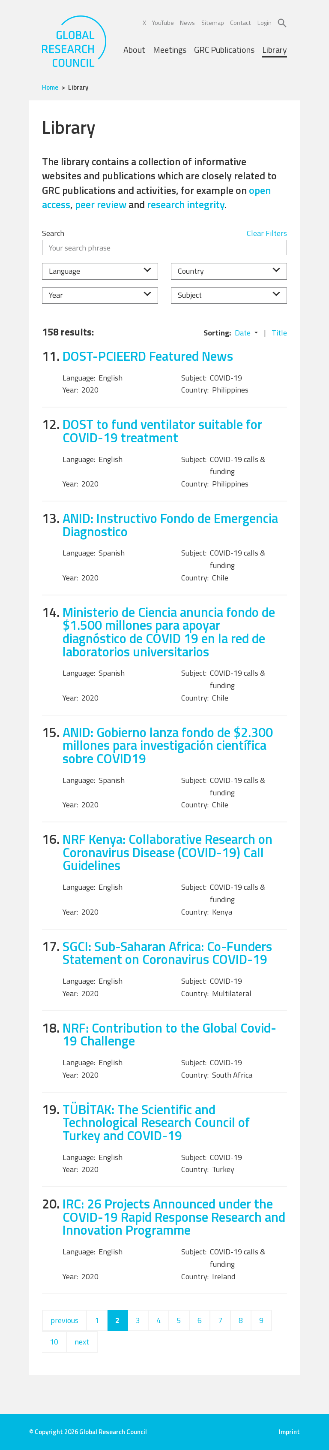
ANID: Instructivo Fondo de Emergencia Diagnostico (170, 524)
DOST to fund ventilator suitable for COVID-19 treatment (162, 430)
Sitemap (212, 22)
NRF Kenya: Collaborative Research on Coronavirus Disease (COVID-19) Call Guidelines (167, 852)
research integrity (185, 204)
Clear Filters (267, 233)
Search (53, 233)
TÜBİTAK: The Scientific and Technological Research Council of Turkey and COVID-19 (156, 1122)
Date (243, 332)
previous (64, 1320)
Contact (240, 22)
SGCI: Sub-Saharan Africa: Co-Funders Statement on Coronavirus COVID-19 (167, 953)
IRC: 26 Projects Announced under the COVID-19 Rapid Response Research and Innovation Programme (174, 1216)
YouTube (163, 22)
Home (50, 87)
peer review (100, 204)
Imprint (289, 1432)
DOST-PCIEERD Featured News (148, 356)
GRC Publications (224, 49)
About (134, 49)
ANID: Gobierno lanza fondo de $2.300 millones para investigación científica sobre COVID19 (168, 745)
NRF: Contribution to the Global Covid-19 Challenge (169, 1034)
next (82, 1341)
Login (264, 22)
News (187, 22)
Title (279, 332)
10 (54, 1341)
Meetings (169, 49)
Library (274, 49)
